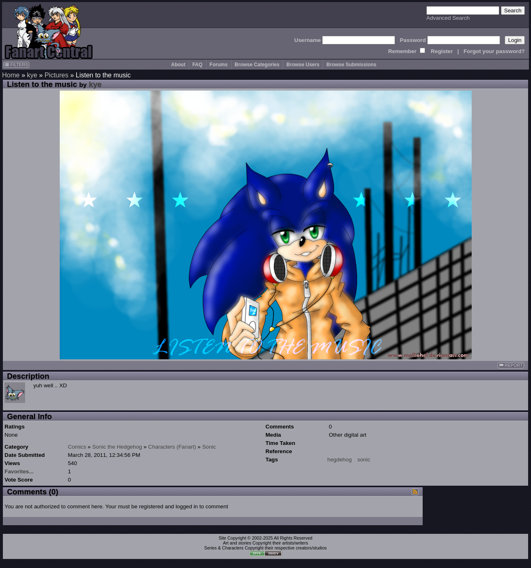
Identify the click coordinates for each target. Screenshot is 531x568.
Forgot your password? (494, 51)
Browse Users (302, 65)
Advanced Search (448, 18)
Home (11, 75)
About (178, 65)
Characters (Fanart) (172, 447)
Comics (77, 447)
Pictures (56, 75)
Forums (219, 65)
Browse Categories (257, 65)
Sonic (209, 447)
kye (32, 75)
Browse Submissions (351, 65)
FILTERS (16, 64)
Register (442, 51)
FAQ (197, 65)
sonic (364, 459)
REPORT (511, 365)
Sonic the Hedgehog (117, 447)
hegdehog (339, 459)
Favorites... (19, 471)
